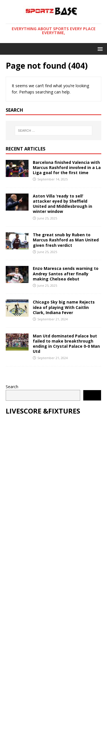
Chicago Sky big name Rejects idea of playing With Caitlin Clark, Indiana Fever (64, 307)
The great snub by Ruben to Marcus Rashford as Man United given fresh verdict (66, 240)
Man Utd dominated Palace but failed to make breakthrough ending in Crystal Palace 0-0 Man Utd (66, 343)
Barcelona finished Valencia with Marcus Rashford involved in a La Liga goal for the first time (67, 167)
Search (12, 386)
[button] (99, 48)
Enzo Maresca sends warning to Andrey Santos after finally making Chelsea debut (65, 273)
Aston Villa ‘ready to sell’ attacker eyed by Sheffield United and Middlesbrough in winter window (62, 203)
